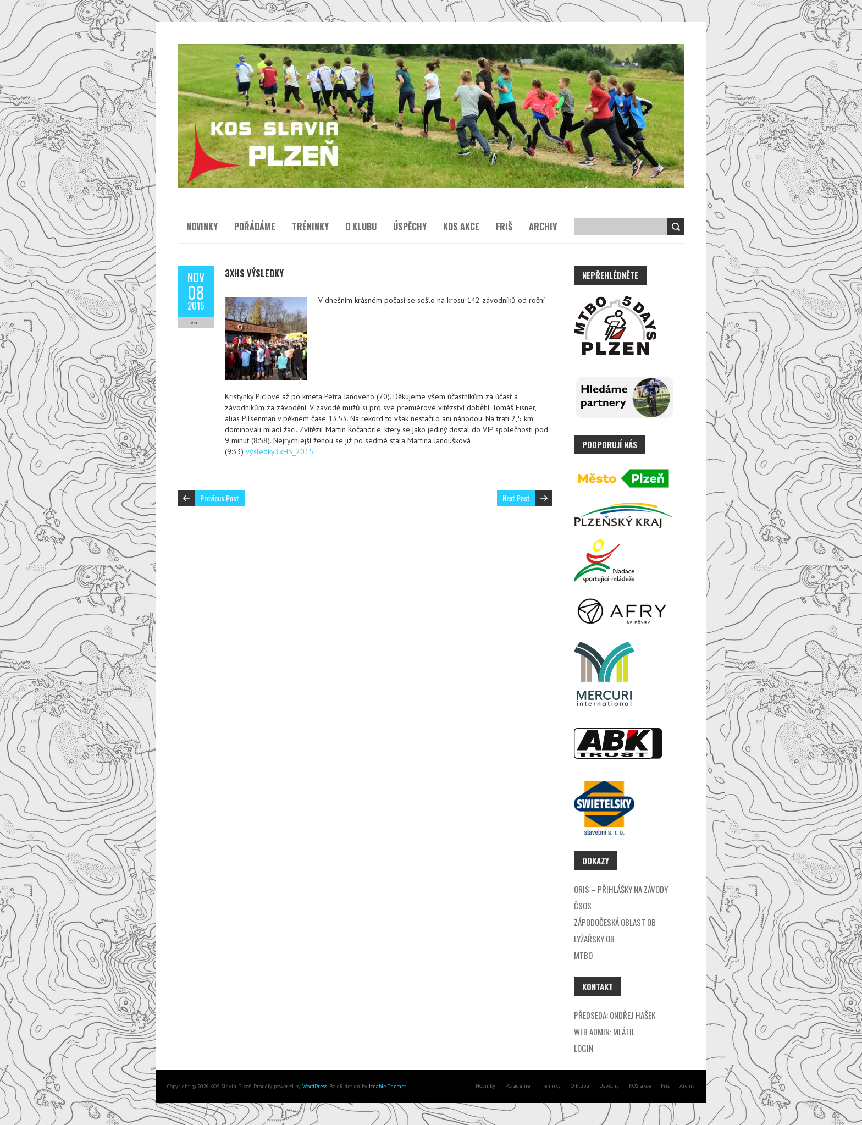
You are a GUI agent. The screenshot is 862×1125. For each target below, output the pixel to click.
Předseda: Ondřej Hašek (614, 1015)
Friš (504, 226)
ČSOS (583, 906)
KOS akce (461, 226)
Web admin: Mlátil (604, 1031)
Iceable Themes (387, 1086)
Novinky (202, 226)
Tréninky (310, 226)
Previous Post (219, 498)
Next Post (516, 498)
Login (583, 1048)
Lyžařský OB (594, 939)
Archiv (543, 226)
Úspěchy (410, 226)
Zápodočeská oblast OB (615, 922)
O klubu (361, 226)
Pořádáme (254, 226)
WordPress (314, 1086)
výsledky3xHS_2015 (279, 451)
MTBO (583, 955)
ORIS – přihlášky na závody (621, 889)
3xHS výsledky (254, 273)
